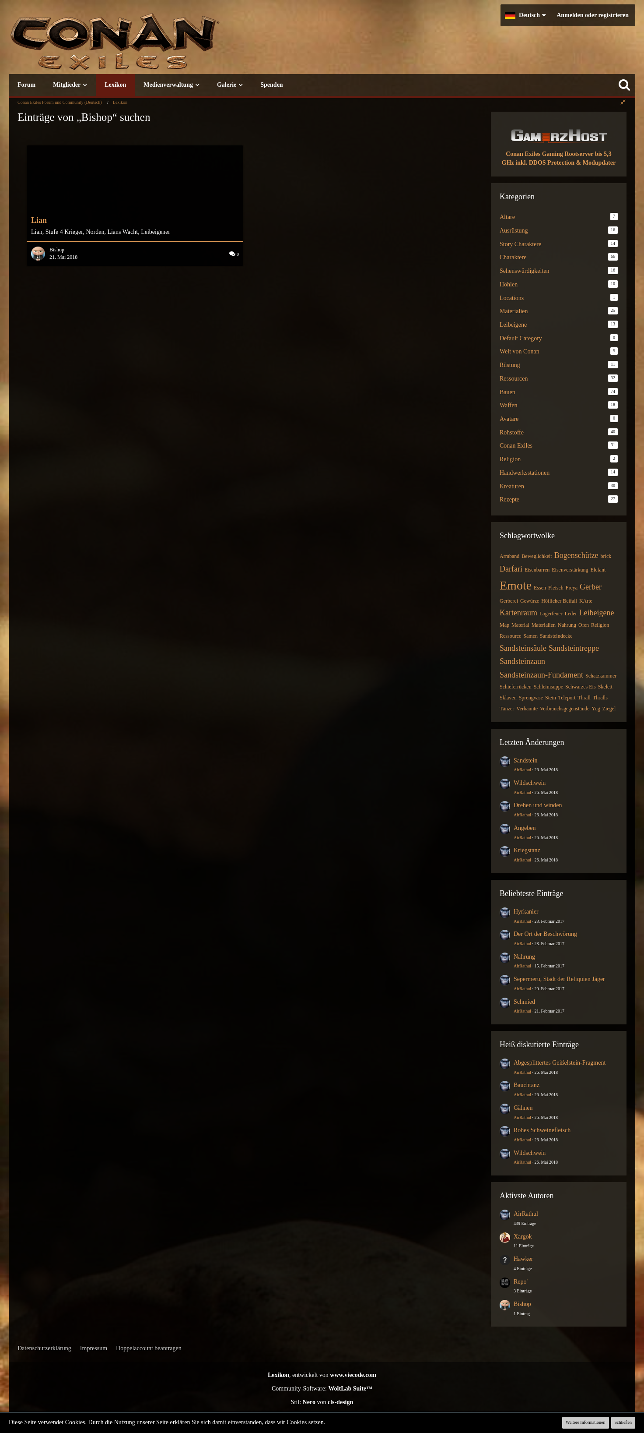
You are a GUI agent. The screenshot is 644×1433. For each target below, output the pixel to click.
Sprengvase (531, 698)
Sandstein (525, 760)
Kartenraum (518, 612)
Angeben (525, 828)
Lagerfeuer (551, 614)
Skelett (605, 687)
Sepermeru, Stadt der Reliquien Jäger (559, 979)
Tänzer (507, 709)
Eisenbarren (537, 570)
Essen (540, 588)
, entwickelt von (322, 1375)
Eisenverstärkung (570, 570)
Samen (530, 636)
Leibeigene (596, 612)
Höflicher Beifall (559, 601)
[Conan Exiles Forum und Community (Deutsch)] (146, 45)
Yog (596, 709)
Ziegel (609, 709)
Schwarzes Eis (580, 687)
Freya (572, 588)
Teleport (567, 698)
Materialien (544, 625)
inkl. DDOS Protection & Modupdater (565, 162)
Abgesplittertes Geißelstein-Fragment (560, 1062)
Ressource (510, 636)
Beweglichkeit (537, 556)
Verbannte (527, 709)
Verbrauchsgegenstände (564, 709)
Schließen (623, 1422)
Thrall (584, 698)
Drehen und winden (538, 805)
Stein (550, 698)
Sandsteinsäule (523, 648)
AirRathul (522, 769)
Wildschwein (530, 783)
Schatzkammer (600, 676)
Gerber (591, 586)
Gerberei (509, 601)
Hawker (523, 1259)
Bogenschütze (576, 555)
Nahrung (567, 625)
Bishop (522, 1304)
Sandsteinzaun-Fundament (541, 675)
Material (520, 625)
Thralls (600, 698)
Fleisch (556, 588)
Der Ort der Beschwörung (545, 934)
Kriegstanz (527, 850)
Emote (516, 585)
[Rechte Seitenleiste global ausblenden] (623, 102)
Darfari (511, 569)
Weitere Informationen (586, 1422)
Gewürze (529, 601)
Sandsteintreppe (574, 648)
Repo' (521, 1281)
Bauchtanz (526, 1085)
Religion (600, 625)
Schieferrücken (516, 687)
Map (504, 625)
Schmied (524, 1002)
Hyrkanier (526, 911)
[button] (525, 15)
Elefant (598, 570)
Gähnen (523, 1108)
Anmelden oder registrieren (592, 15)
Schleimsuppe (548, 687)
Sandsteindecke (556, 636)
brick (606, 556)
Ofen (583, 625)
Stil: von (322, 1402)
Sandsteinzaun (522, 661)
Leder (571, 614)
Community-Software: (322, 1388)
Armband (509, 556)
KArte (585, 601)
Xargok (523, 1236)
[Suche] (624, 85)
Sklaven (508, 698)
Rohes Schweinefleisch (542, 1130)
